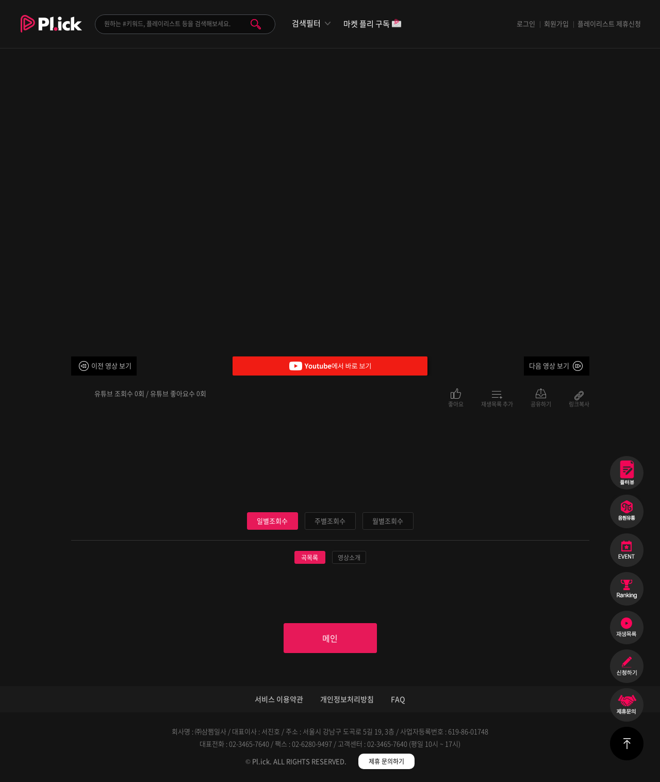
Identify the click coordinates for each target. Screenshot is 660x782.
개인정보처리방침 (347, 699)
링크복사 (579, 403)
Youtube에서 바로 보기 (330, 366)
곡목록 (309, 557)
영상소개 (349, 557)
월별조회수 (387, 521)
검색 (255, 24)
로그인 (526, 23)
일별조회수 (272, 521)
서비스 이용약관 (279, 699)
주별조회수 (330, 521)
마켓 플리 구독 (372, 24)
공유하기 (541, 403)
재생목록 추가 (497, 403)
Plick (51, 31)
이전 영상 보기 (111, 365)
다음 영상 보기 (549, 365)
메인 (330, 638)
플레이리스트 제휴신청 (609, 23)
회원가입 (556, 23)
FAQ (398, 699)
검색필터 (306, 23)
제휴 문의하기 (386, 761)
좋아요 (456, 403)
